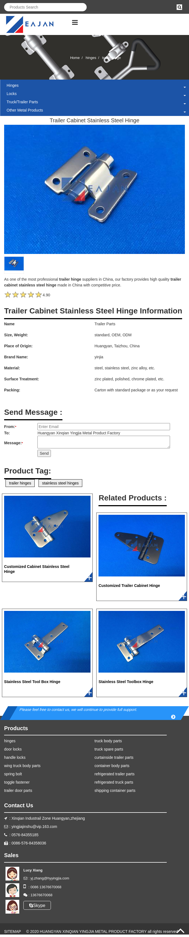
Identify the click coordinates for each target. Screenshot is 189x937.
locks (12, 93)
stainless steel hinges (60, 483)
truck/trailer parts (22, 102)
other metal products (25, 110)
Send (44, 453)
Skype (37, 905)
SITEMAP (12, 931)
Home (75, 58)
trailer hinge (111, 58)
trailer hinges (20, 483)
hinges (91, 58)
